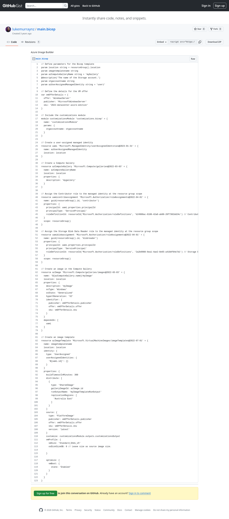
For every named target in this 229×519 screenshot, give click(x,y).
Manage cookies (142, 510)
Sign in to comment (140, 493)
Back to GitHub (91, 5)
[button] (200, 42)
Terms (69, 510)
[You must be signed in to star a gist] (199, 29)
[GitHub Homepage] (41, 510)
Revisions (30, 42)
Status (98, 510)
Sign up (220, 6)
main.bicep (46, 29)
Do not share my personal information (171, 510)
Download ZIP (214, 41)
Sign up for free (45, 493)
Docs (119, 510)
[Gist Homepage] (13, 6)
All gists (75, 5)
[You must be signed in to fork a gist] (216, 29)
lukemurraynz (23, 29)
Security (88, 510)
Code (12, 42)
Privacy (78, 510)
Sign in (206, 6)
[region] (114, 272)
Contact (128, 510)
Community (109, 510)
